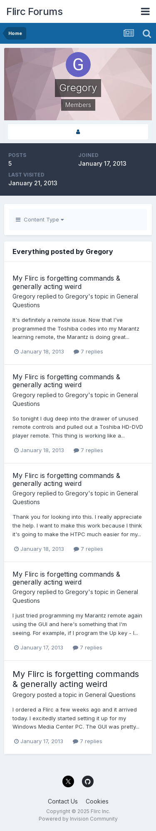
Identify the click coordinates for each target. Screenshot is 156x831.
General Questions (110, 694)
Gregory (23, 296)
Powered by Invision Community (78, 819)
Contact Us (63, 801)
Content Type (40, 219)
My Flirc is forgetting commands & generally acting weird (66, 282)
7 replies (88, 351)
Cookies (97, 801)
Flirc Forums (34, 11)
